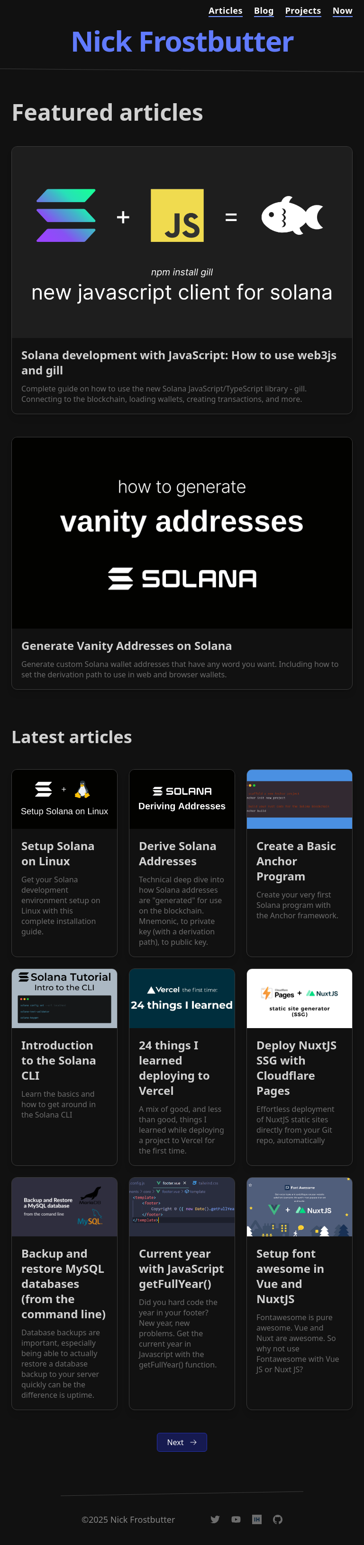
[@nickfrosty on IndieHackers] (257, 1519)
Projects (303, 10)
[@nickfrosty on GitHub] (277, 1519)
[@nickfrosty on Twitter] (215, 1519)
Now (343, 10)
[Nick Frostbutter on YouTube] (236, 1519)
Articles (226, 10)
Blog (264, 10)
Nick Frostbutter (182, 40)
